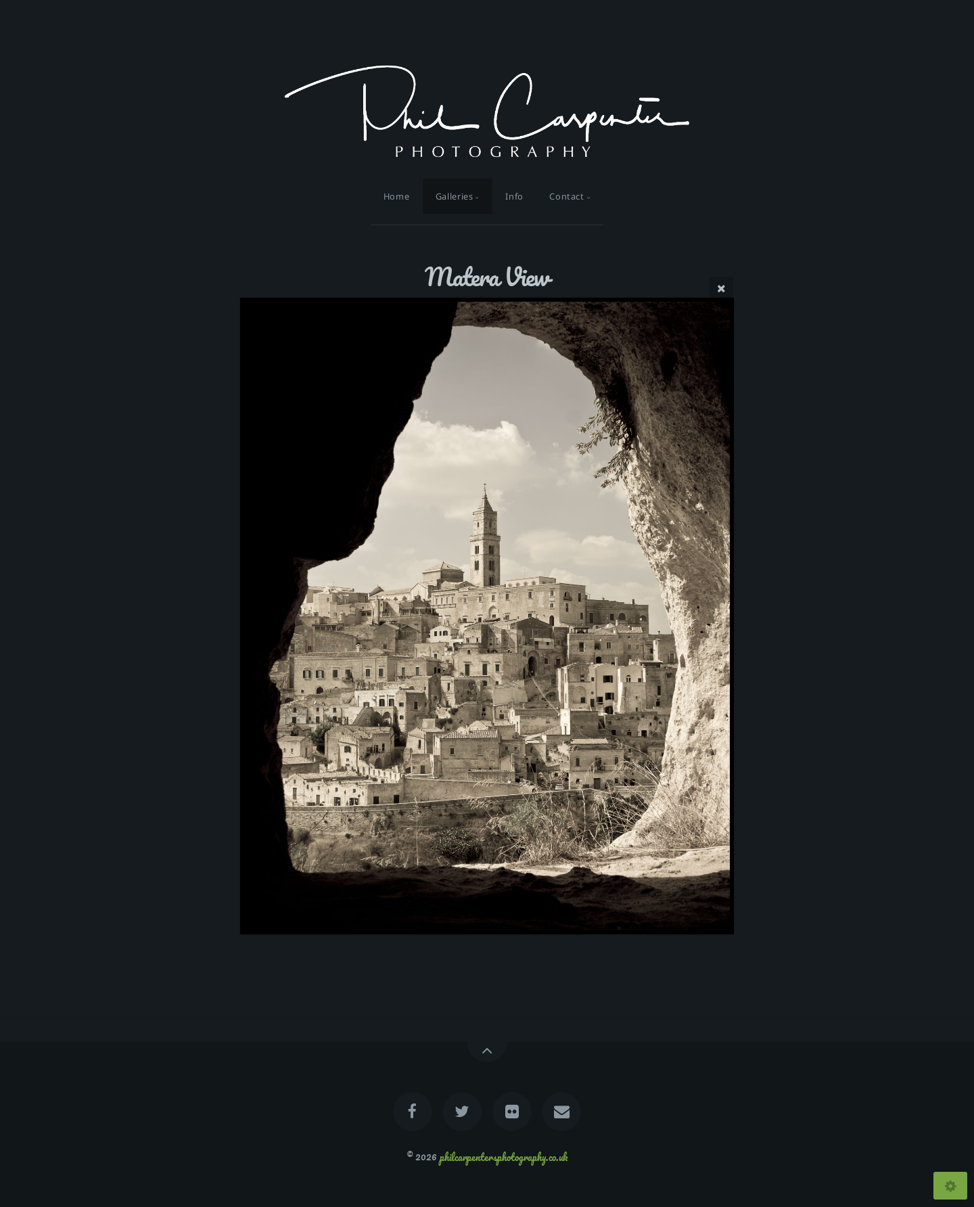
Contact (566, 196)
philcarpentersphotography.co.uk (503, 1156)
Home (397, 196)
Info (514, 196)
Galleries (454, 196)
